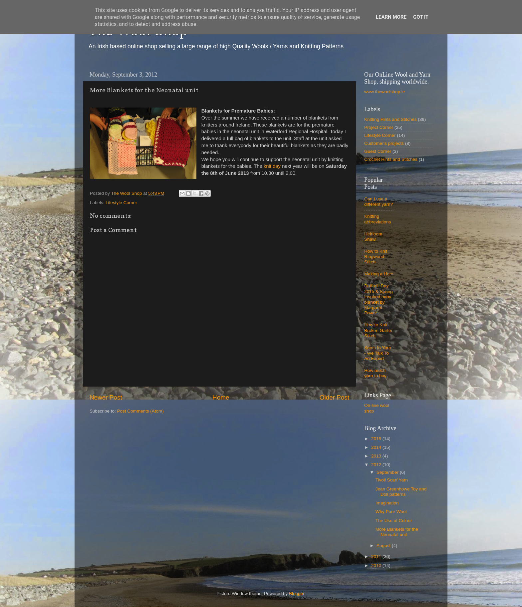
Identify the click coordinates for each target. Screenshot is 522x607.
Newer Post (106, 397)
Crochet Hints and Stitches (390, 159)
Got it (420, 17)
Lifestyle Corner (121, 202)
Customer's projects (384, 143)
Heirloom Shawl (373, 236)
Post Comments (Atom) (140, 411)
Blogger (296, 593)
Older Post (334, 397)
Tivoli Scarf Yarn (392, 479)
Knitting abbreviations (377, 219)
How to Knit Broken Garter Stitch (378, 330)
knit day (272, 166)
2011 (377, 556)
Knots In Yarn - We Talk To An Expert (377, 353)
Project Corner (378, 127)
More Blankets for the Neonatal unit (397, 532)
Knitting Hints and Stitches (390, 119)
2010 (377, 565)
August (384, 545)
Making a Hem (378, 273)
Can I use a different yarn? (378, 201)
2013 (377, 456)
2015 (377, 438)
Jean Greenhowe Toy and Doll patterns (401, 491)
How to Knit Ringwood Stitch (375, 256)
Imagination (387, 502)
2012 (377, 464)
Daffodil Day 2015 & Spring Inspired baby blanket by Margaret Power (378, 299)
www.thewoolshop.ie (384, 91)
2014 (377, 447)
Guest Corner (377, 151)
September (388, 472)
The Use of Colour (394, 520)
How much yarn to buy (375, 373)
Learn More (391, 17)
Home (220, 397)
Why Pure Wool (391, 511)
